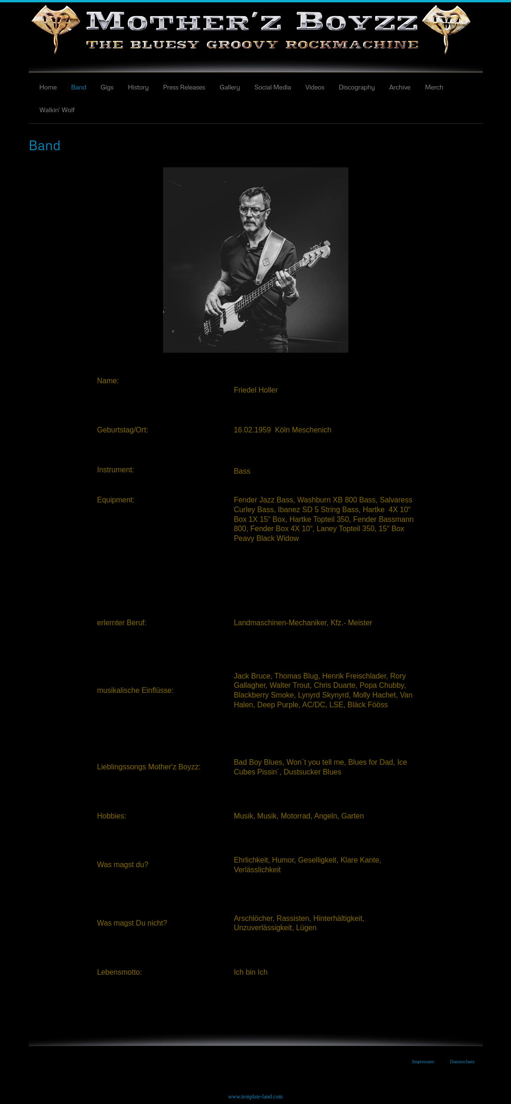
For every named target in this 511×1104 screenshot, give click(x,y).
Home (48, 86)
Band (78, 86)
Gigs (107, 86)
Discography (357, 86)
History (138, 86)
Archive (399, 86)
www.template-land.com (255, 1096)
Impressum (423, 1061)
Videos (314, 86)
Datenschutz (462, 1061)
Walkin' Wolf (57, 109)
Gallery (230, 86)
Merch (434, 86)
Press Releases (184, 86)
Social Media (272, 86)
